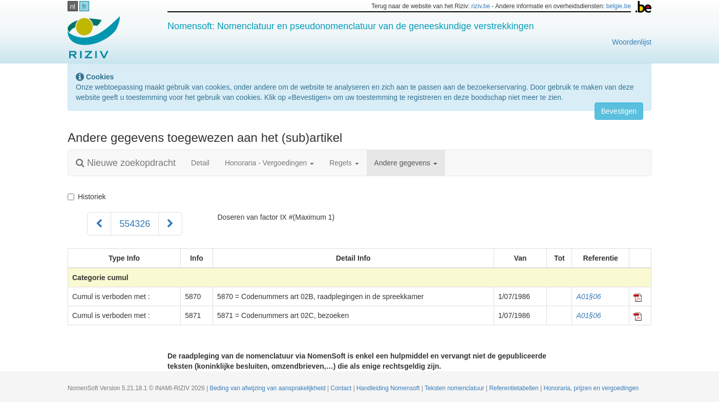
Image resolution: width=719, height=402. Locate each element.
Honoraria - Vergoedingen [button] (269, 163)
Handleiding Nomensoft (388, 388)
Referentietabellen (514, 388)
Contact (341, 388)
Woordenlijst (631, 42)
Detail (200, 163)
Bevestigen (619, 111)
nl (72, 6)
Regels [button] (343, 163)
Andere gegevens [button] (406, 163)
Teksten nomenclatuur (455, 388)
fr (84, 6)
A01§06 (588, 296)
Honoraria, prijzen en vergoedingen (591, 388)
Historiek (86, 197)
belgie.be (618, 6)
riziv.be (480, 6)
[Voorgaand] (99, 224)
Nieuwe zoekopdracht (126, 163)
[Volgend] (170, 224)
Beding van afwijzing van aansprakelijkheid (268, 388)
